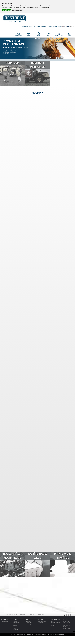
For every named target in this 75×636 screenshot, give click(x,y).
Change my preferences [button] (17, 10)
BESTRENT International (55, 26)
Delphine (50, 634)
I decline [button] (9, 10)
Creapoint (43, 634)
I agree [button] (4, 10)
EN (65, 26)
